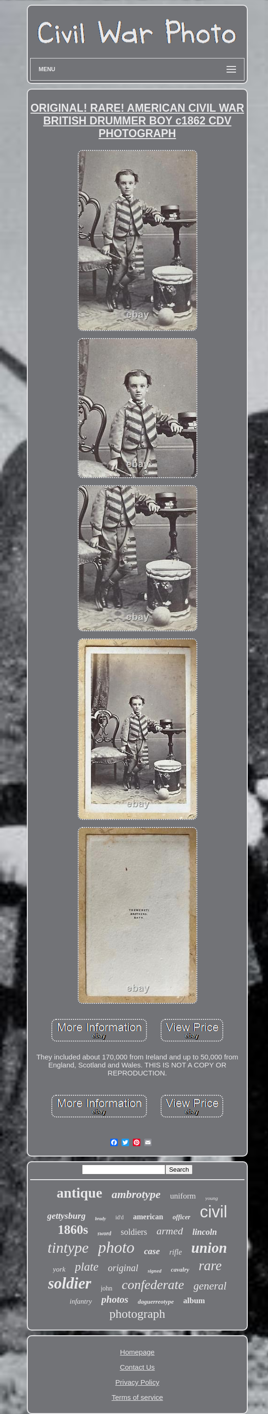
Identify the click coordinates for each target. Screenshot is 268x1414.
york (59, 1269)
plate (86, 1266)
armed (169, 1231)
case (152, 1251)
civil (213, 1211)
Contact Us (137, 1367)
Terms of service (137, 1397)
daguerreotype (156, 1301)
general (210, 1286)
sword (104, 1233)
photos (114, 1299)
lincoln (205, 1232)
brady (100, 1218)
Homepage (137, 1352)
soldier (69, 1283)
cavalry (180, 1269)
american (148, 1217)
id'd (119, 1217)
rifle (175, 1252)
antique (79, 1192)
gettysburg (66, 1216)
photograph (137, 1314)
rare (210, 1265)
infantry (81, 1301)
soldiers (134, 1232)
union (209, 1248)
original (123, 1268)
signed (154, 1270)
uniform (183, 1195)
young (211, 1198)
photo (116, 1247)
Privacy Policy (137, 1382)
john (107, 1288)
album (194, 1300)
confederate (153, 1284)
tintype (68, 1247)
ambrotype (136, 1194)
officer (181, 1217)
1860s (72, 1230)
